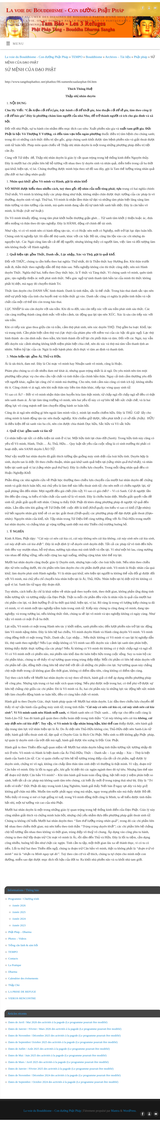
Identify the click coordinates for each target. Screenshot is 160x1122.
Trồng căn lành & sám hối (23, 945)
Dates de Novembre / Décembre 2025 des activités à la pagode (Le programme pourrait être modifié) (64, 1035)
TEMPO (77, 57)
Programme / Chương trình (23, 898)
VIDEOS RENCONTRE (22, 998)
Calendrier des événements (23, 978)
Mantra (115, 1110)
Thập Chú (14, 985)
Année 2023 (19, 925)
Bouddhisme (94, 57)
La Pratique (14, 965)
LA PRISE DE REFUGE (22, 991)
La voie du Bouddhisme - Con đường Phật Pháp (65, 10)
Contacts (13, 958)
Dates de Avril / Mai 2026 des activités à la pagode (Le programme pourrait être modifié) (58, 1022)
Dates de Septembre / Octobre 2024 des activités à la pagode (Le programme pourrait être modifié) (63, 1081)
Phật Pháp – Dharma (19, 932)
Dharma (12, 971)
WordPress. (129, 1110)
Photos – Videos (17, 938)
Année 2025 (19, 912)
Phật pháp (141, 57)
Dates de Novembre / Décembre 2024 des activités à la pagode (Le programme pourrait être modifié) (64, 1075)
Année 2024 (19, 918)
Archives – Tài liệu (118, 57)
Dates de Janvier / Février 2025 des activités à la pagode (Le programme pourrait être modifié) (61, 1068)
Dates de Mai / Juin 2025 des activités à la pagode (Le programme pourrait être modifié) (57, 1055)
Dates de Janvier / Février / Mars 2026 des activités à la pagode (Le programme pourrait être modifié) (64, 1028)
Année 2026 (19, 905)
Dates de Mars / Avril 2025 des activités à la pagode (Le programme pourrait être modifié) (58, 1062)
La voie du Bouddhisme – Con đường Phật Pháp (52, 1110)
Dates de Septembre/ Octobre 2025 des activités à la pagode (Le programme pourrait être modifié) (63, 1042)
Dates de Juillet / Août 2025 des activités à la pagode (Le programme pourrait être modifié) (59, 1048)
